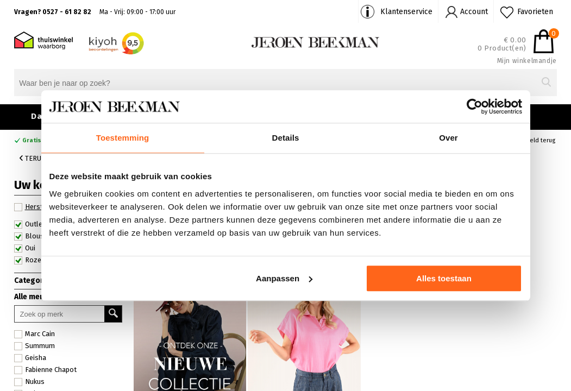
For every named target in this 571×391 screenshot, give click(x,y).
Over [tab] (448, 137)
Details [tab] (285, 137)
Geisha (30, 358)
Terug (33, 158)
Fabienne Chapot (45, 369)
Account (474, 11)
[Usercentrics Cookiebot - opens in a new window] (474, 106)
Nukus (29, 381)
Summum (34, 346)
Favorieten (535, 11)
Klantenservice (406, 11)
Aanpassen (284, 278)
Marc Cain (34, 334)
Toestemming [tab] (122, 137)
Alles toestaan (444, 278)
